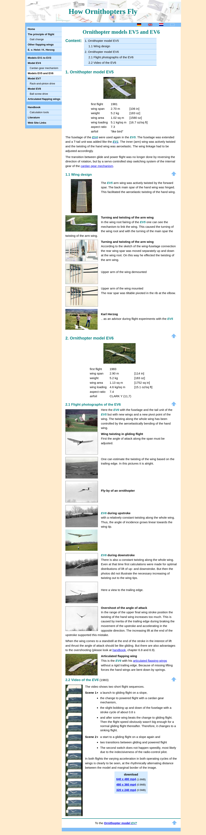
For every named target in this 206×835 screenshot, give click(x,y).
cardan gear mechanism (97, 166)
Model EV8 (34, 88)
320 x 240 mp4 (126, 790)
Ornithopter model (120, 823)
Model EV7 (34, 78)
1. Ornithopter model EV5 (102, 40)
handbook (119, 650)
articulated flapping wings (150, 660)
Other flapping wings (41, 44)
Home (31, 29)
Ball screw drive (39, 93)
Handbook (34, 107)
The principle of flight (41, 34)
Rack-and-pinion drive (42, 83)
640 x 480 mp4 (126, 779)
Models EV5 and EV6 (40, 73)
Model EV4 (34, 63)
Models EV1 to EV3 (39, 57)
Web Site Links (37, 122)
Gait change (37, 39)
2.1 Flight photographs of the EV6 (111, 57)
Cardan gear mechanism (44, 68)
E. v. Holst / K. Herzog (41, 49)
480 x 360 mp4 (126, 784)
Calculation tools (39, 112)
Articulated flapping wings (44, 99)
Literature (34, 117)
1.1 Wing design (99, 46)
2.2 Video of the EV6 (102, 62)
